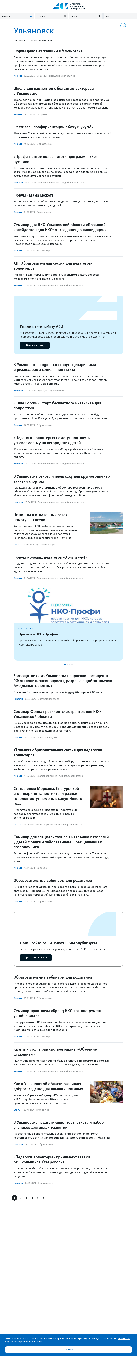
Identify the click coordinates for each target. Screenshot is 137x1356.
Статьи (17, 544)
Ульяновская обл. (40, 40)
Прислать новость (35, 957)
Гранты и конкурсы (46, 544)
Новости (18, 182)
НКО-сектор (43, 250)
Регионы (19, 40)
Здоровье (42, 114)
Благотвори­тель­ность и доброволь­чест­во (61, 182)
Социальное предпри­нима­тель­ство (56, 76)
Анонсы (18, 76)
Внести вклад (34, 345)
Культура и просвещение (51, 390)
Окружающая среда (48, 699)
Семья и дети (44, 212)
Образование (44, 144)
